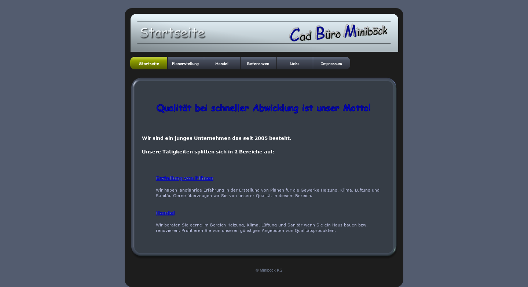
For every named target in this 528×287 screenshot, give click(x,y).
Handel (165, 213)
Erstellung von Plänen (184, 178)
